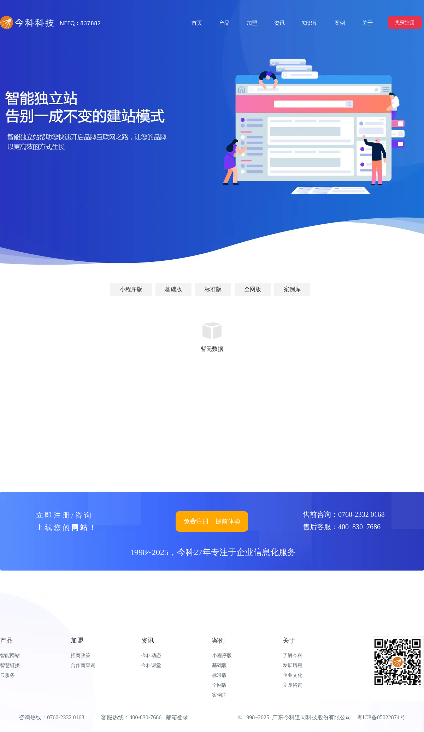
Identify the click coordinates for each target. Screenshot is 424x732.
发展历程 (292, 665)
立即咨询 (292, 685)
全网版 (219, 685)
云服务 (7, 675)
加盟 (77, 640)
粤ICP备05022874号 (381, 717)
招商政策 (80, 655)
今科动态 (151, 655)
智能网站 (10, 655)
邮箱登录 (177, 717)
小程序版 (222, 655)
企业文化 (292, 675)
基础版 (219, 665)
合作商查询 (83, 665)
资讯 (147, 640)
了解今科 (292, 655)
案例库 (219, 695)
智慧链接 (10, 665)
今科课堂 (151, 665)
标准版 (219, 675)
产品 (6, 640)
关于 (289, 640)
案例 (218, 640)
